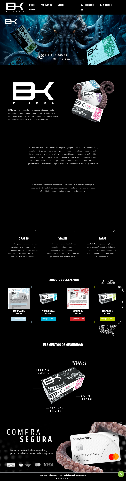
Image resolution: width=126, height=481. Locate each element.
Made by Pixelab (63, 478)
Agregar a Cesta (18, 318)
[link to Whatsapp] (121, 474)
